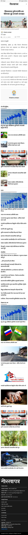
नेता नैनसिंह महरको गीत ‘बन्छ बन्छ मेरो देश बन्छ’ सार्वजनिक (13, 294)
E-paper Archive (23, 1)
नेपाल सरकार (3, 510)
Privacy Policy (4, 515)
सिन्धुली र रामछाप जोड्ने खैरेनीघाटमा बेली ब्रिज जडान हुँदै (12, 247)
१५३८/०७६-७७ (15, 497)
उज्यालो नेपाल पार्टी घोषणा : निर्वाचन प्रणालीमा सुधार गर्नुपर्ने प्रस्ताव (12, 276)
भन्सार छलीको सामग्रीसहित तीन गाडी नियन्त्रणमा (13, 239)
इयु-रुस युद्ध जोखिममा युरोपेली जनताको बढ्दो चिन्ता (12, 126)
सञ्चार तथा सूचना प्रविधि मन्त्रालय (6, 506)
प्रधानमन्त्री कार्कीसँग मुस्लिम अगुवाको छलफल (12, 281)
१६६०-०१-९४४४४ (9, 495)
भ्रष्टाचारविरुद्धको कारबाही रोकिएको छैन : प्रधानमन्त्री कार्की (11, 265)
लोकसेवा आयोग (4, 502)
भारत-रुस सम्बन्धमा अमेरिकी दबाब (16, 135)
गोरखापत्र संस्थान (4, 529)
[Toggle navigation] (26, 4)
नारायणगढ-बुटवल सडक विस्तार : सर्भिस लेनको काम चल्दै (16, 144)
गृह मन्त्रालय (3, 508)
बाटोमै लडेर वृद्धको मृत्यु (7, 229)
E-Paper (3, 1)
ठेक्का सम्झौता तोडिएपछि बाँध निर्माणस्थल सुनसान (15, 183)
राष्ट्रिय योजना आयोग (4, 504)
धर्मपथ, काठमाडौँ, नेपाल (12, 488)
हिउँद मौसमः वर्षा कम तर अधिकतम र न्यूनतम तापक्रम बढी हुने (14, 256)
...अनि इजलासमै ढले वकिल (8, 261)
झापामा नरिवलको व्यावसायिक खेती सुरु (17, 174)
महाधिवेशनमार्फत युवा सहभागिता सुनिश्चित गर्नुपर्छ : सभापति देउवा (14, 285)
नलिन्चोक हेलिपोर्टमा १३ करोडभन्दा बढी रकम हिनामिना (12, 271)
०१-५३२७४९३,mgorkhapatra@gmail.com (14, 493)
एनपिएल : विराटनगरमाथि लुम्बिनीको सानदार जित (13, 299)
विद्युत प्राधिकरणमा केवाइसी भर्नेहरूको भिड (12, 290)
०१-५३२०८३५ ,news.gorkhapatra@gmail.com (16, 491)
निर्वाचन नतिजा (3, 517)
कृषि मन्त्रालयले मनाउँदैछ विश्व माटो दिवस (13, 166)
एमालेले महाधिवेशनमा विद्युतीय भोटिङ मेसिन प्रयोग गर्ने (13, 224)
